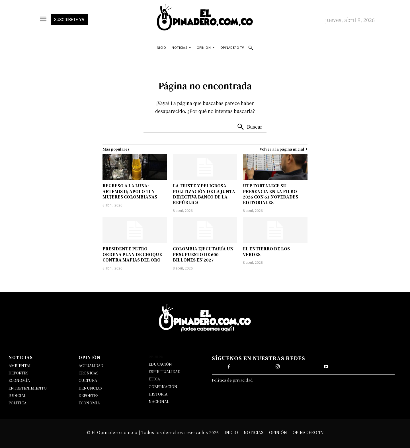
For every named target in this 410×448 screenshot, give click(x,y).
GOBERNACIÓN (163, 386)
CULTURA (88, 380)
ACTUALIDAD (91, 365)
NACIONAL (159, 401)
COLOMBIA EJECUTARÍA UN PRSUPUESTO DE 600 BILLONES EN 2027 (203, 254)
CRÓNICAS (89, 373)
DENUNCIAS (90, 388)
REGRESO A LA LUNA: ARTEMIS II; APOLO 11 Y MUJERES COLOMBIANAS (129, 191)
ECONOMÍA (19, 380)
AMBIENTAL (20, 365)
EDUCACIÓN (160, 364)
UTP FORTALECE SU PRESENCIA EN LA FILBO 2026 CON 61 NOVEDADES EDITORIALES (270, 194)
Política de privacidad (232, 380)
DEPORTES (18, 373)
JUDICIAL (17, 395)
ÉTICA (154, 379)
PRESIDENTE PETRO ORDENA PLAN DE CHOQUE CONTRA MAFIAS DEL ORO (132, 254)
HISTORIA (158, 394)
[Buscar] (249, 127)
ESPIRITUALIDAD (165, 371)
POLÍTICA (17, 403)
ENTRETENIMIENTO (28, 388)
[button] (250, 47)
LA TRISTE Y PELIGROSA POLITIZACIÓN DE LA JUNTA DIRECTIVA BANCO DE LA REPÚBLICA (204, 194)
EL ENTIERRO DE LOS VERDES (266, 251)
